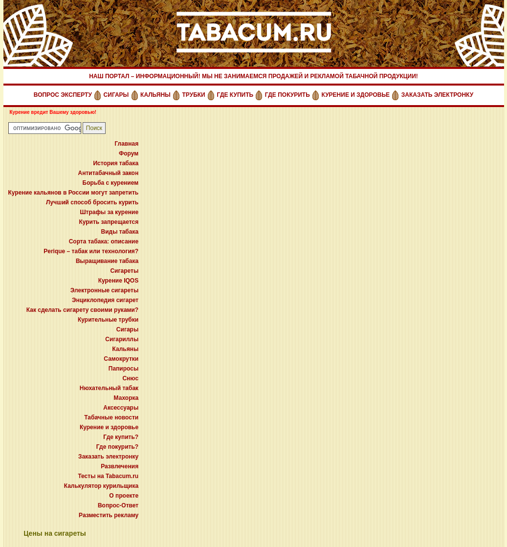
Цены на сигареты (54, 533)
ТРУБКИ (193, 94)
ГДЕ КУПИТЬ (235, 94)
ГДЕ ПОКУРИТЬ (287, 94)
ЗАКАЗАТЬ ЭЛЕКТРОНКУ (437, 94)
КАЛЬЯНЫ (155, 94)
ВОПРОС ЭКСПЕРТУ (63, 94)
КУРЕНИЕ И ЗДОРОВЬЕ (356, 94)
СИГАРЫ (116, 94)
